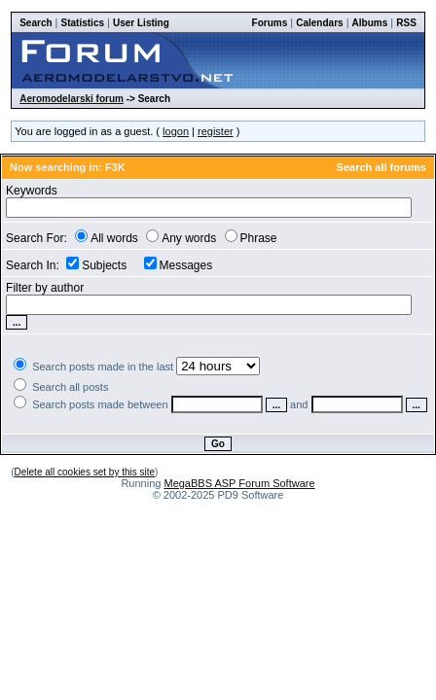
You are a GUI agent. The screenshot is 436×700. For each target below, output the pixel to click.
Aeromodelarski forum (71, 98)
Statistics (82, 23)
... (276, 405)
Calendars (319, 23)
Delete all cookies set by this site (85, 472)
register (216, 131)
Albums (370, 23)
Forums (270, 23)
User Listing (141, 23)
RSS (406, 23)
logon (176, 131)
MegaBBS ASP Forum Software (239, 483)
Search (35, 23)
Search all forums (381, 167)
